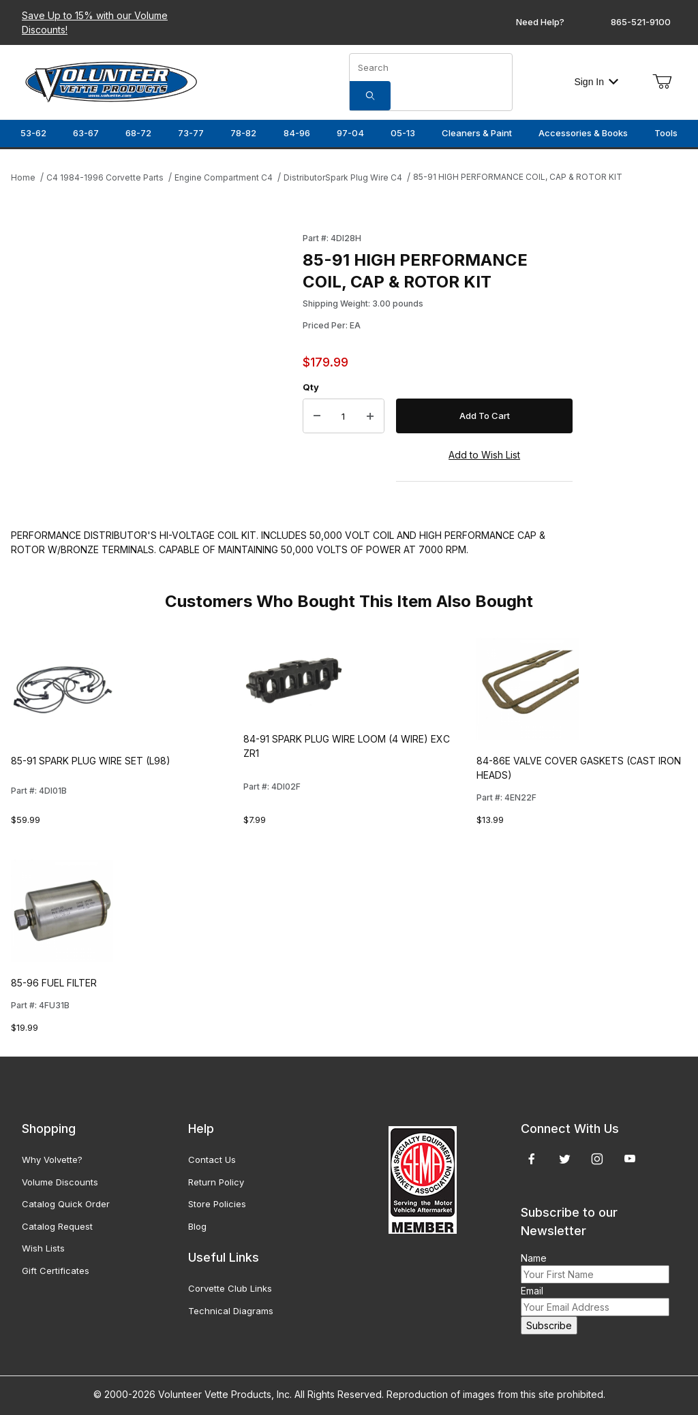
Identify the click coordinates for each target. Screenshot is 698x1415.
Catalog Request (57, 1226)
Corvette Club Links (230, 1288)
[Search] (370, 95)
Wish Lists (43, 1248)
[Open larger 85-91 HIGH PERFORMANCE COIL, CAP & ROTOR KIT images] (153, 356)
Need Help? (540, 21)
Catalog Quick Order (66, 1203)
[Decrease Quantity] (317, 416)
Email (532, 1290)
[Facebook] (532, 1159)
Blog (197, 1226)
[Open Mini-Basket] (662, 81)
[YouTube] (630, 1159)
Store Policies (217, 1203)
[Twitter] (564, 1159)
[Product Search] (431, 67)
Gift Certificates (55, 1270)
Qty (311, 387)
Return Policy (216, 1182)
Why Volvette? (52, 1159)
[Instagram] (597, 1159)
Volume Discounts (60, 1182)
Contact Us (212, 1159)
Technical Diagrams (230, 1310)
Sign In (596, 81)
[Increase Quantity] (370, 416)
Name (534, 1258)
